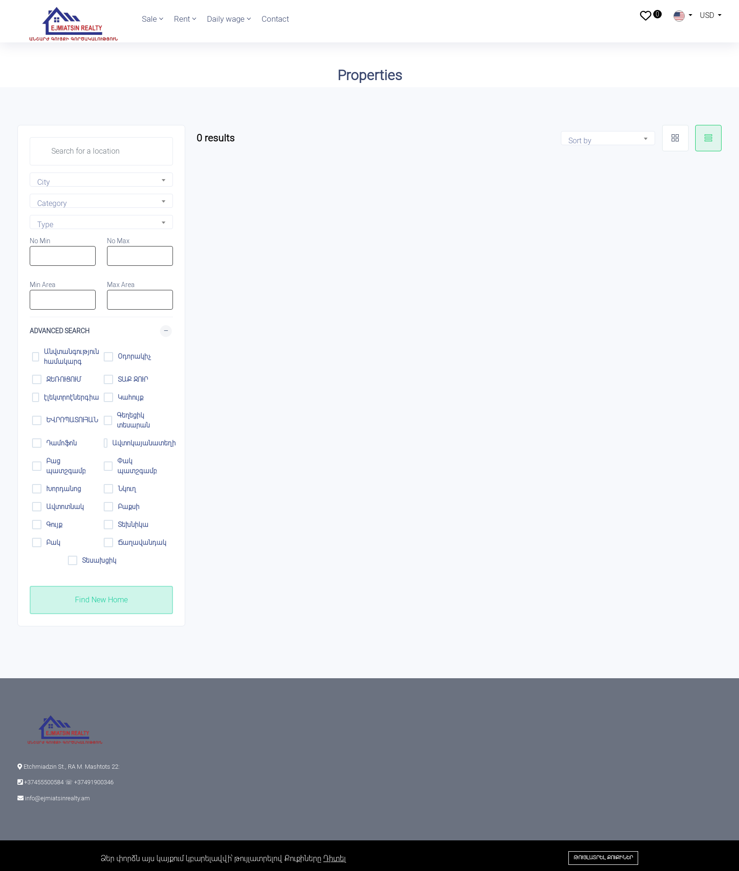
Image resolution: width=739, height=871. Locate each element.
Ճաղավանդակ (142, 542)
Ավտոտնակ (65, 506)
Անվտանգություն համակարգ (71, 356)
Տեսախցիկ (99, 560)
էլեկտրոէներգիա (71, 397)
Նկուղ (127, 489)
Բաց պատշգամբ (66, 466)
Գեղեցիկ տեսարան (133, 420)
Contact (275, 19)
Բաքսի (129, 506)
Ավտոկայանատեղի (141, 443)
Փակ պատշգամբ (137, 466)
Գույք (54, 524)
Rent (185, 19)
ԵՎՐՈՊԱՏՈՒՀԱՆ (72, 420)
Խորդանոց (63, 489)
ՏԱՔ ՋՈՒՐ (133, 379)
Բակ (53, 542)
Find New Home (101, 599)
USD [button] (708, 15)
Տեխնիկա (133, 524)
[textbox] (104, 182)
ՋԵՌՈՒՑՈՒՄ (64, 379)
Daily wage (228, 19)
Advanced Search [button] (60, 331)
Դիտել (334, 858)
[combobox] (101, 180)
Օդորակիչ (134, 356)
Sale (152, 19)
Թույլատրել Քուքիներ (603, 858)
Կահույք (130, 397)
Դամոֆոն (61, 443)
